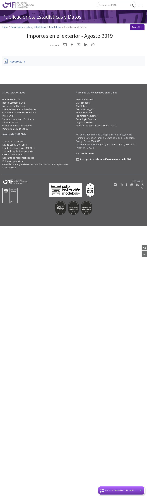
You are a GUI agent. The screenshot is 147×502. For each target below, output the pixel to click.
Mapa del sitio (9, 167)
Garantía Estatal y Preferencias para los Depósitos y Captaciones (35, 164)
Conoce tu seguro (85, 109)
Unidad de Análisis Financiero (17, 125)
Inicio (5, 27)
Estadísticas (55, 27)
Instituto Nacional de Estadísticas (19, 109)
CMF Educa (81, 106)
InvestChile (7, 115)
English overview (84, 122)
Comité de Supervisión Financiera (19, 112)
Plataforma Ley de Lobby (15, 128)
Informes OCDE (10, 122)
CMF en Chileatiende (12, 154)
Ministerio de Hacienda (13, 106)
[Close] (140, 490)
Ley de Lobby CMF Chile (14, 144)
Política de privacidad (13, 161)
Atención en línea (84, 99)
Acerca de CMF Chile (12, 141)
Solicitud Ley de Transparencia (17, 151)
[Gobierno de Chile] (10, 195)
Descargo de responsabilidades (18, 157)
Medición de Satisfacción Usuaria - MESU (96, 125)
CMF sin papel (83, 102)
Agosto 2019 (17, 61)
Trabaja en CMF (84, 112)
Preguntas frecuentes (87, 115)
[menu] (141, 5)
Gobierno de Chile (11, 99)
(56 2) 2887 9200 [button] (127, 144)
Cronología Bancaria (86, 119)
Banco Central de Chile (13, 102)
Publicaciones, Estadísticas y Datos (41, 16)
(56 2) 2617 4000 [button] (109, 144)
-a (145, 254)
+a (145, 247)
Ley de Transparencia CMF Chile (18, 147)
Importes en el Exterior (75, 27)
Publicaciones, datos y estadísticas (28, 27)
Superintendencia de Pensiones (18, 119)
